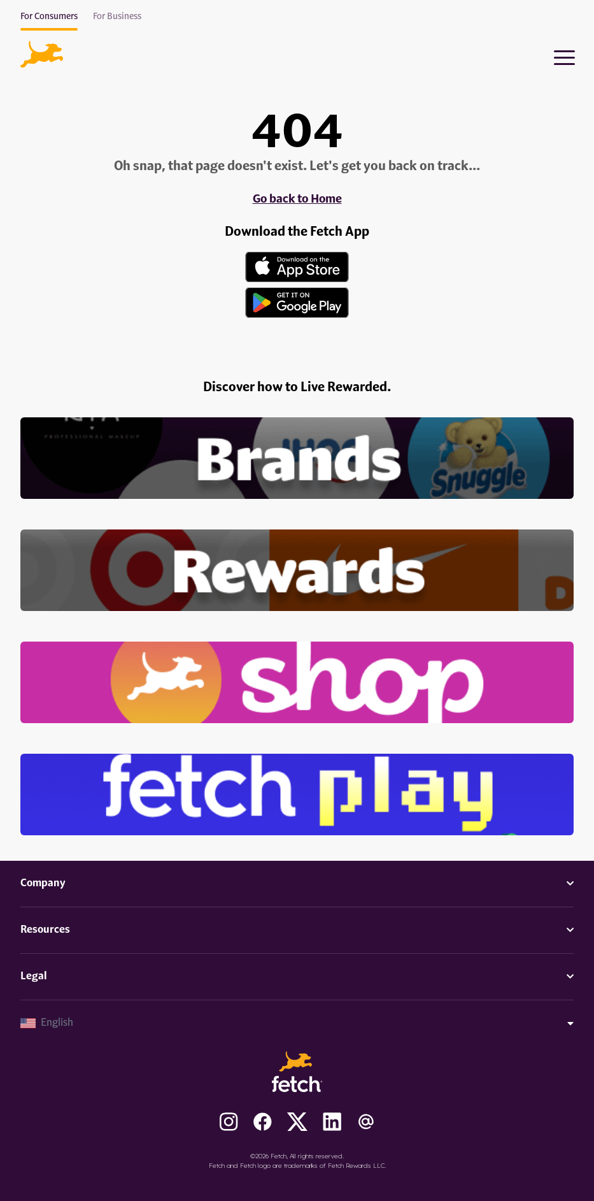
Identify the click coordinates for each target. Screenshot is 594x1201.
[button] (41, 54)
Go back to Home (297, 199)
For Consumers (49, 16)
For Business (117, 16)
